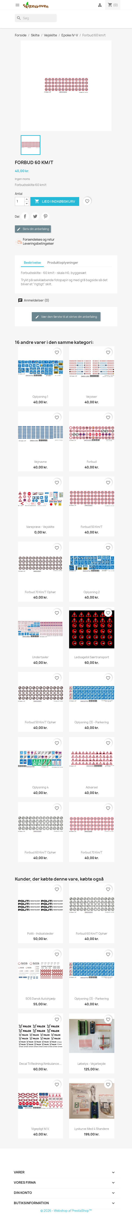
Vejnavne (40, 462)
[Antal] (20, 201)
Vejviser (91, 397)
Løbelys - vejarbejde (92, 1064)
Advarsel (92, 787)
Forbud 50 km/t (91, 527)
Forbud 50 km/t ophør (40, 722)
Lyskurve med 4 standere (91, 1129)
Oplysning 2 (92, 592)
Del (25, 216)
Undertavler (40, 657)
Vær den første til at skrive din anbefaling (66, 317)
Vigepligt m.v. (40, 1129)
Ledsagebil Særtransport (91, 657)
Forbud (92, 462)
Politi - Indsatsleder (40, 933)
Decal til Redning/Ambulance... (40, 1064)
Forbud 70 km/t (91, 852)
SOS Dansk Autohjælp (40, 998)
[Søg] (36, 18)
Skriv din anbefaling (33, 229)
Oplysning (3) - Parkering (92, 722)
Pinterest (45, 216)
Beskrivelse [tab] (32, 263)
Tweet (35, 216)
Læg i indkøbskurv (55, 201)
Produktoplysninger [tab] (62, 263)
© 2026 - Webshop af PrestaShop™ (66, 1211)
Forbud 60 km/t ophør (40, 852)
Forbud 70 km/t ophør (40, 592)
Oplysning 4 (40, 787)
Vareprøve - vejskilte (40, 527)
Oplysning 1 (40, 397)
